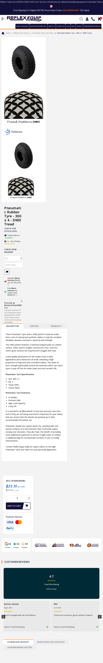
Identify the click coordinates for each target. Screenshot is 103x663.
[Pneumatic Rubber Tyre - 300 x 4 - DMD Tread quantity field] (18, 498)
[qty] (13, 258)
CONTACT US (61, 26)
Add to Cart (18, 506)
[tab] (12, 326)
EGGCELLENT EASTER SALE (38, 26)
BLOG (73, 26)
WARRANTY (56, 326)
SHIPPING (34, 326)
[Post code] (13, 265)
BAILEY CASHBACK (22, 26)
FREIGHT (79, 26)
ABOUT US (51, 26)
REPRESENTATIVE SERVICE (92, 26)
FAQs (67, 26)
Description (12, 326)
